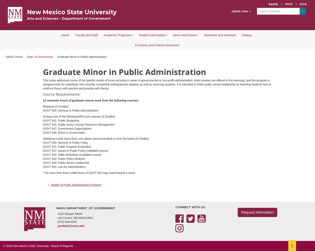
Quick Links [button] (240, 11)
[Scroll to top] (292, 245)
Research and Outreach (220, 35)
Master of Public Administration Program (76, 184)
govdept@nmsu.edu (70, 225)
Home (65, 35)
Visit (289, 4)
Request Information (257, 212)
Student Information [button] (153, 35)
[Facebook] (179, 221)
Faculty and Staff (86, 35)
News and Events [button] (185, 35)
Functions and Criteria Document (157, 45)
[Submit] (303, 11)
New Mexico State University (72, 12)
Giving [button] (247, 35)
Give (303, 4)
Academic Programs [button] (118, 35)
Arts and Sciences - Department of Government (68, 18)
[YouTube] (201, 221)
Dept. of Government (40, 56)
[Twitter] (190, 221)
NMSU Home (14, 56)
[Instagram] (179, 230)
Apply (273, 4)
